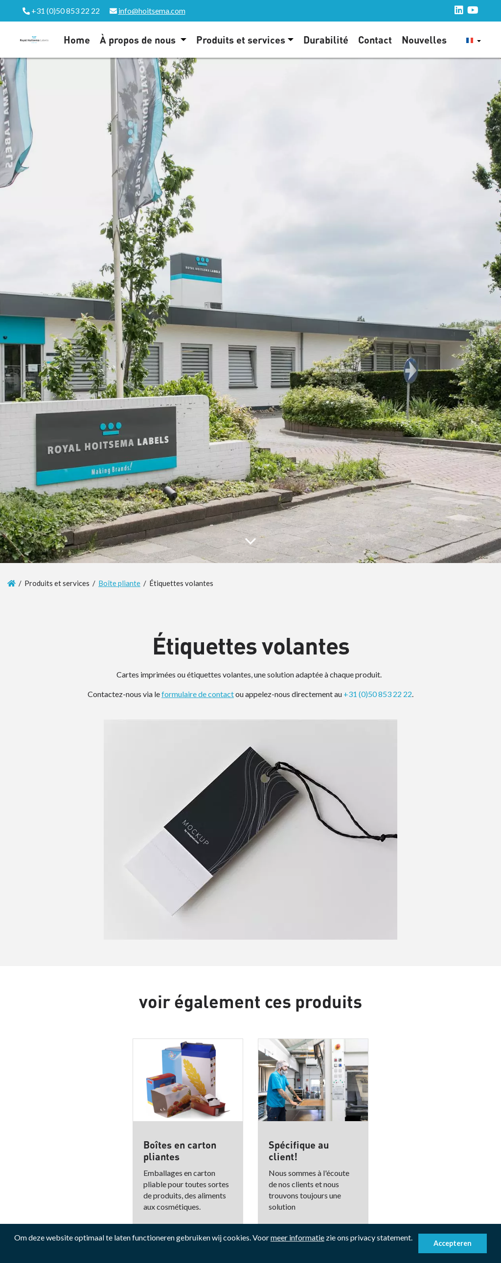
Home (77, 39)
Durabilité (325, 39)
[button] (15, 1250)
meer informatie (297, 1237)
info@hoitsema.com (151, 10)
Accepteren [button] (452, 1243)
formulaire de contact (197, 694)
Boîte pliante (119, 583)
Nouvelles (424, 39)
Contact (375, 39)
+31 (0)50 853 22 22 (377, 694)
